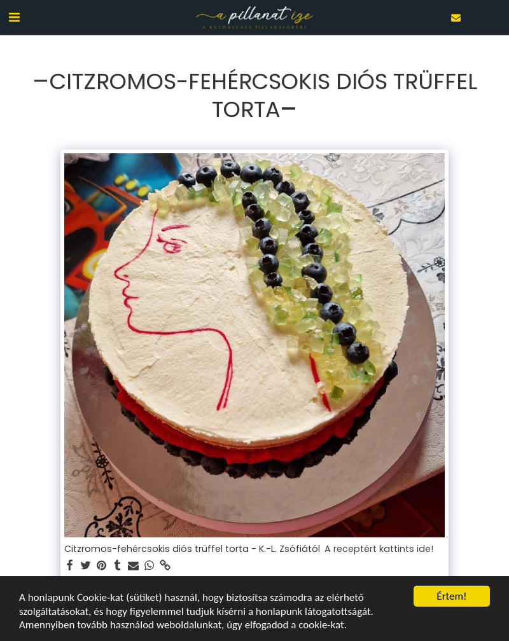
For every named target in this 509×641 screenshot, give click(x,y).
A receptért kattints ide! (378, 549)
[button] (14, 17)
